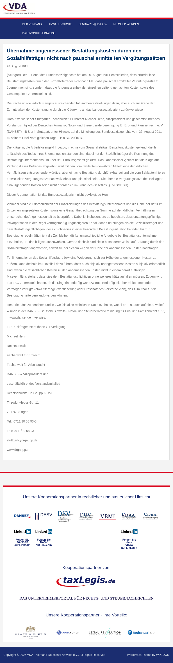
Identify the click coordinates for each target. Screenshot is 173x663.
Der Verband (32, 24)
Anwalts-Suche (60, 24)
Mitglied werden (126, 24)
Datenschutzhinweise (39, 33)
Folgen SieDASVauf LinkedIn (44, 542)
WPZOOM (163, 654)
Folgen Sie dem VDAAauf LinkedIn (129, 543)
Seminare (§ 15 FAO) (92, 24)
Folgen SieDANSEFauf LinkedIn (22, 542)
